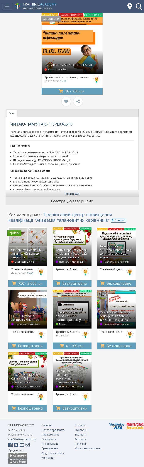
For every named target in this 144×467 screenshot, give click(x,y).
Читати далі (72, 193)
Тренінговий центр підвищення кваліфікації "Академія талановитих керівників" (60, 217)
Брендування (50, 448)
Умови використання (88, 448)
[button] (139, 6)
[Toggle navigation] (7, 6)
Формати (80, 439)
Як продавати (50, 443)
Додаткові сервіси (53, 453)
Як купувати (49, 439)
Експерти (80, 434)
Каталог (80, 425)
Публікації (81, 430)
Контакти (48, 457)
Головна (47, 425)
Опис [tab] (12, 113)
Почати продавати (53, 430)
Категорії (81, 443)
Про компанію (50, 434)
